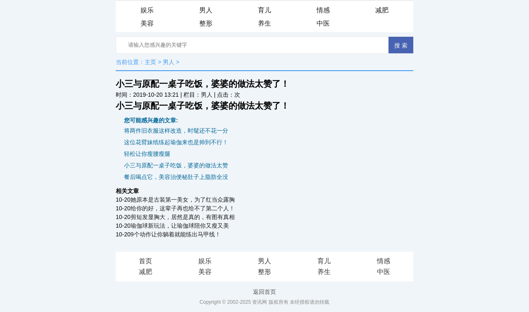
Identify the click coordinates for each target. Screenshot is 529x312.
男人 (205, 10)
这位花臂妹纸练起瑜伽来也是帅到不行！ (176, 142)
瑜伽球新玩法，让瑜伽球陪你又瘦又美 (180, 225)
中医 (323, 23)
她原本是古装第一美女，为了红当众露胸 (183, 199)
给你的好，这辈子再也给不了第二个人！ (183, 208)
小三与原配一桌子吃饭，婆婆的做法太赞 (176, 165)
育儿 (264, 10)
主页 (150, 62)
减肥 (381, 10)
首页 (145, 260)
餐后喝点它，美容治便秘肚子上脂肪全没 (176, 177)
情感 (323, 10)
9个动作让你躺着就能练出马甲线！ (176, 234)
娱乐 (147, 10)
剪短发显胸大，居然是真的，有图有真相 (183, 217)
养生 (264, 23)
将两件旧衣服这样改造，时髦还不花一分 (176, 130)
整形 (205, 23)
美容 (147, 23)
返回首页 (264, 291)
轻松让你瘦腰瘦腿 (147, 153)
